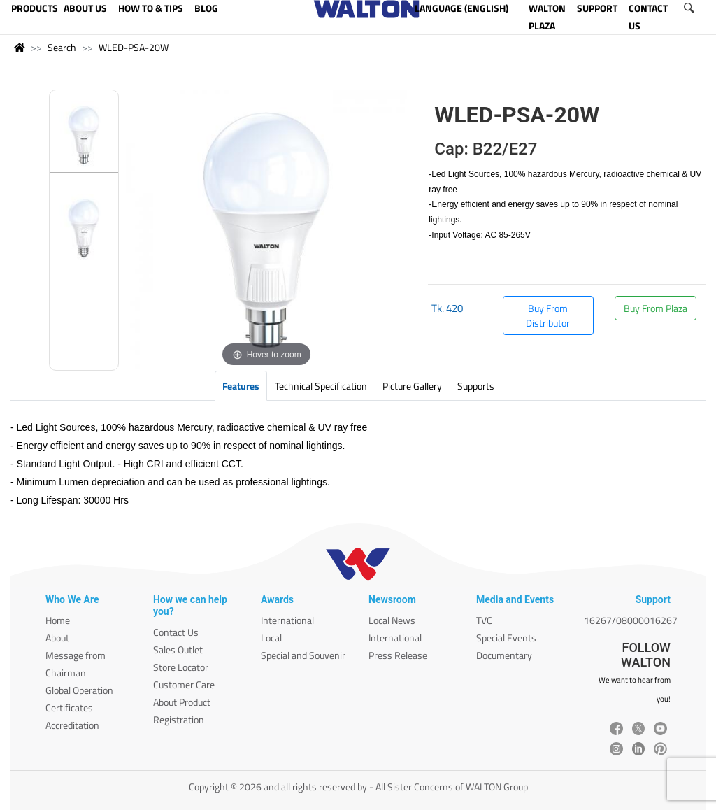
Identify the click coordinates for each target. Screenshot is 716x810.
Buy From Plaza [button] (655, 308)
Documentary (504, 655)
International (287, 620)
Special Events (506, 637)
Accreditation (72, 725)
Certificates (69, 707)
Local (271, 637)
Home (57, 620)
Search (62, 47)
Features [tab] (240, 385)
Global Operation (79, 690)
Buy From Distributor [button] (548, 315)
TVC (484, 620)
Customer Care (184, 684)
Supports (475, 385)
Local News (391, 620)
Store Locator (180, 667)
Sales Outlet (178, 649)
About (57, 637)
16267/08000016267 (631, 620)
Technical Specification (321, 385)
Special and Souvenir (303, 655)
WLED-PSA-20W (134, 47)
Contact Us (176, 632)
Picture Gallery (412, 385)
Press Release (397, 655)
